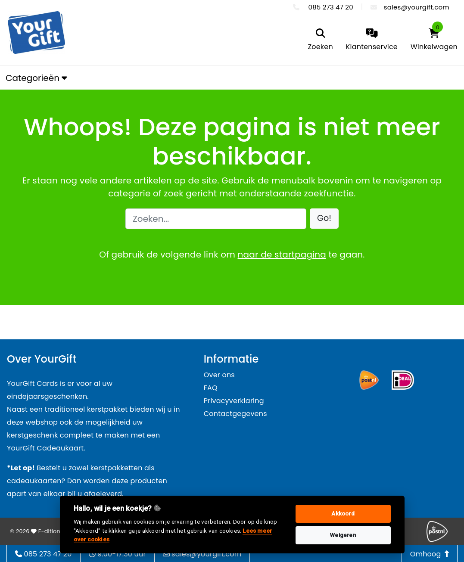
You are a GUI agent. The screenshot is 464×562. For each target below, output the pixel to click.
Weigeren (343, 535)
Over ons (219, 375)
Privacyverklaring (234, 401)
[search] (320, 40)
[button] (324, 218)
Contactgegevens (235, 414)
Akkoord (342, 513)
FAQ (211, 388)
